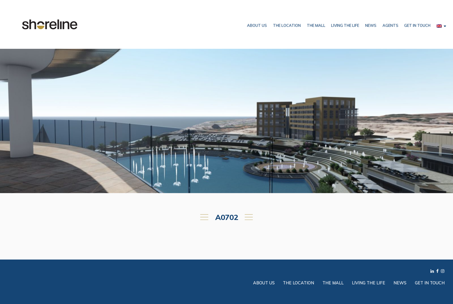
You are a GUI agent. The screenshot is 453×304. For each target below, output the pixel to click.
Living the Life (345, 25)
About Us (257, 25)
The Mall (316, 25)
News (370, 25)
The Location (287, 25)
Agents (390, 25)
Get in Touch (417, 25)
